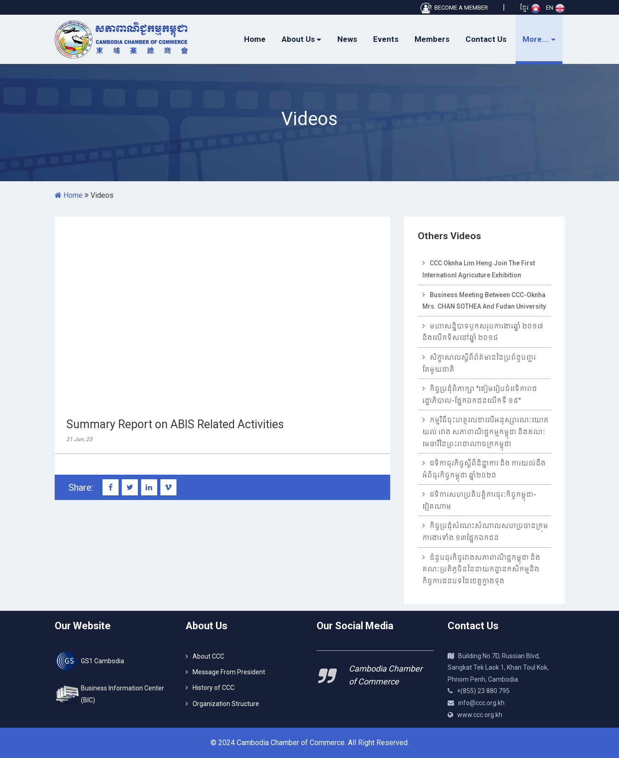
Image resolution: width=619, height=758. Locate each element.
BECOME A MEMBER (454, 7)
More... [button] (535, 39)
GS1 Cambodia (102, 661)
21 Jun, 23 (79, 439)
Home (255, 39)
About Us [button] (298, 39)
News (347, 39)
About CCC (208, 656)
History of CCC (213, 687)
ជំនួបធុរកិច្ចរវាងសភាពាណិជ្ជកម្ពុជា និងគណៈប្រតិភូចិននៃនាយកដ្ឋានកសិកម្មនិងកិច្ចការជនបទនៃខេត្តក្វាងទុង (481, 569)
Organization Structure (226, 703)
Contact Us (486, 39)
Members (432, 39)
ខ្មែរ (530, 7)
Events (385, 39)
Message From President (229, 672)
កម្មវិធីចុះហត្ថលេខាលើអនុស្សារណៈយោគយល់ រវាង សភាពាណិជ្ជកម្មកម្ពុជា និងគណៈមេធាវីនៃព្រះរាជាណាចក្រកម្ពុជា (485, 431)
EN (555, 7)
